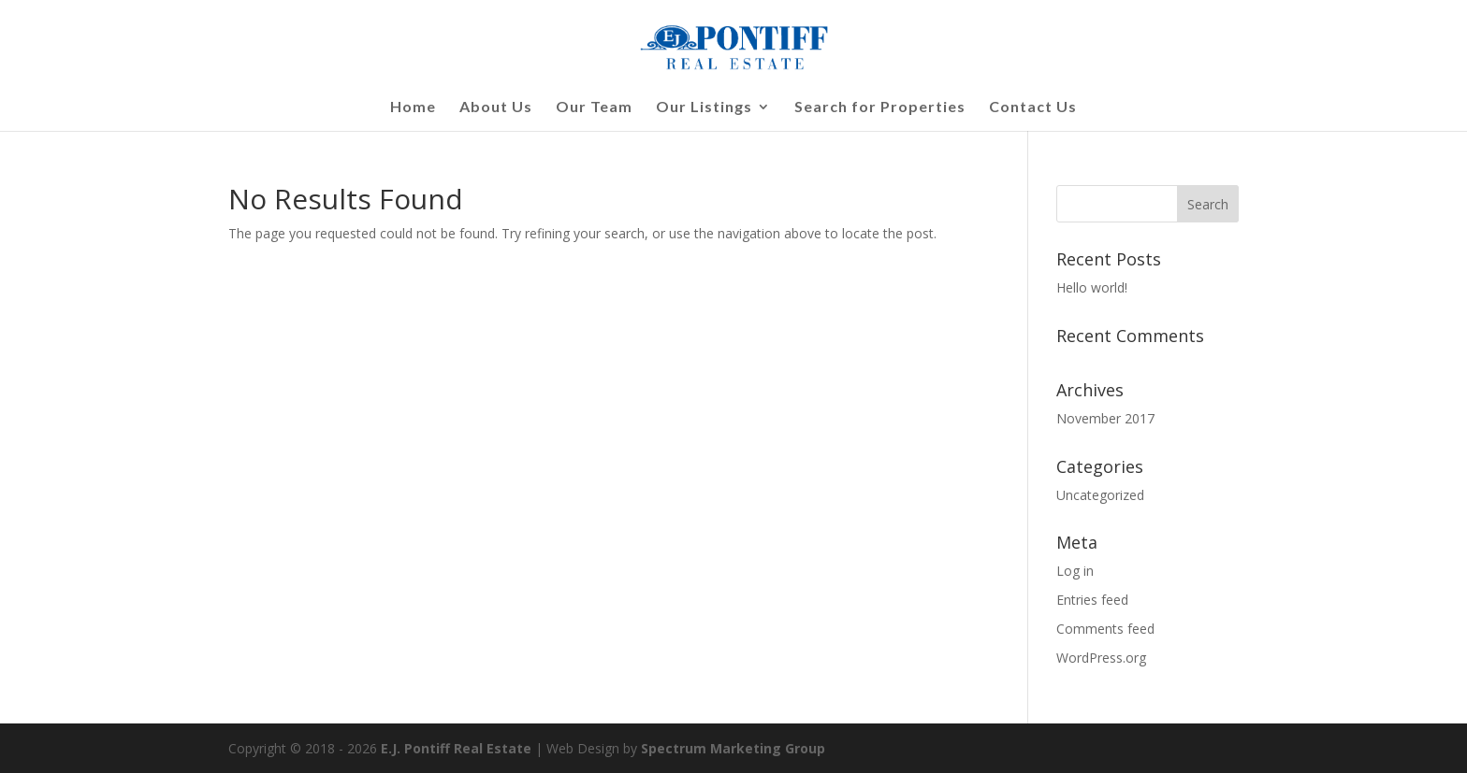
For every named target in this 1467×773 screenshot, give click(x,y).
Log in (1075, 571)
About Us (495, 107)
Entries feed (1092, 599)
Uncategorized (1100, 495)
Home (413, 107)
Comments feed (1105, 628)
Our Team (594, 107)
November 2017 (1105, 418)
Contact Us (1033, 107)
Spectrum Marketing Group (733, 748)
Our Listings (704, 107)
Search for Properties (880, 107)
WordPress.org (1101, 657)
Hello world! (1091, 287)
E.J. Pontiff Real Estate (456, 748)
